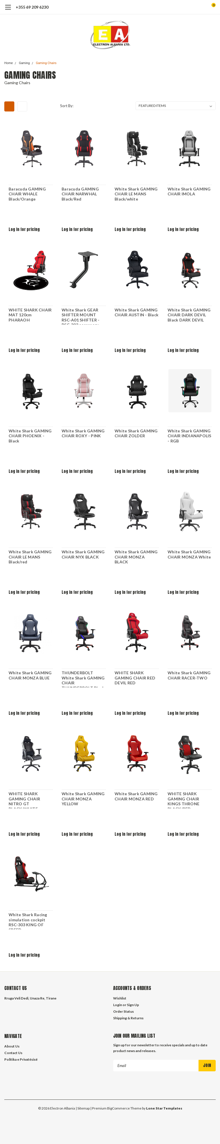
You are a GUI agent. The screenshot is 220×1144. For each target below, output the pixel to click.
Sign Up (133, 1005)
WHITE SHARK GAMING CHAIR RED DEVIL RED (135, 677)
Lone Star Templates (164, 1108)
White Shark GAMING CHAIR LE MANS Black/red (30, 556)
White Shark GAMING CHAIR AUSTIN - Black (136, 312)
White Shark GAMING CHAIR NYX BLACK (83, 554)
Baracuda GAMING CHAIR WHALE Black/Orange (27, 193)
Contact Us (13, 1053)
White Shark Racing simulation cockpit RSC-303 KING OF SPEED (28, 920)
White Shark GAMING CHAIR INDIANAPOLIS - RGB (189, 435)
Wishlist (119, 998)
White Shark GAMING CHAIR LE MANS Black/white (136, 193)
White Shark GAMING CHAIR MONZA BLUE (30, 675)
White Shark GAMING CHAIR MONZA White (189, 554)
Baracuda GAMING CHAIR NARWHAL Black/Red (80, 193)
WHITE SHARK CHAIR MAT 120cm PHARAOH (30, 314)
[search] (189, 7)
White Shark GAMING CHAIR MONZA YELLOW (83, 798)
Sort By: (66, 105)
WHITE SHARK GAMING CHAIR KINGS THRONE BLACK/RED (183, 799)
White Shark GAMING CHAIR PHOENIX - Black (30, 435)
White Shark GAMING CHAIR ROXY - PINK (83, 433)
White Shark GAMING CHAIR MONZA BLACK (136, 556)
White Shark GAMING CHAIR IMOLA (189, 191)
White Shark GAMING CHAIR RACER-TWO (189, 675)
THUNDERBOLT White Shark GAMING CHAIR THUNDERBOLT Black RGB (83, 678)
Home (8, 63)
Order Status (123, 1011)
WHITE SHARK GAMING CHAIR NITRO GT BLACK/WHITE (24, 799)
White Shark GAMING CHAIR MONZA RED (136, 796)
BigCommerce (118, 1108)
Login (117, 1005)
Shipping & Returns (128, 1018)
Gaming (24, 63)
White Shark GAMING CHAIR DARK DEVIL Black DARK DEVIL (189, 314)
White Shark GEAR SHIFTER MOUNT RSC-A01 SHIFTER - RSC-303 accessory (80, 316)
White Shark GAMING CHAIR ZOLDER (136, 433)
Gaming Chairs (46, 63)
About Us (11, 1046)
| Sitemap (83, 1108)
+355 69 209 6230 (32, 7)
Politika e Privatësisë (21, 1059)
